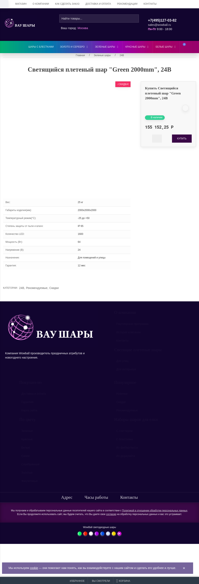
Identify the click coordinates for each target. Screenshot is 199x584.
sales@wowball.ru (159, 24)
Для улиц (122, 362)
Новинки (122, 395)
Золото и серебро (74, 46)
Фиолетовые (29, 482)
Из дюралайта (125, 457)
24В (22, 288)
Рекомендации (127, 3)
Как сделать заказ (67, 3)
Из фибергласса (127, 449)
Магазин (21, 3)
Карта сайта (29, 412)
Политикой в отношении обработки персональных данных (154, 510)
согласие (111, 514)
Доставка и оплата (98, 3)
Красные (27, 441)
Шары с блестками (41, 46)
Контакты (150, 3)
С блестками (124, 441)
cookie (34, 568)
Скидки (54, 288)
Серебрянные (30, 466)
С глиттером (124, 432)
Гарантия (27, 404)
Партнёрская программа (132, 325)
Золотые (27, 474)
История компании (128, 334)
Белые (25, 449)
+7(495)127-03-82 (162, 20)
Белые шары (166, 46)
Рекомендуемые (37, 288)
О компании (41, 3)
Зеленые (27, 432)
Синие (25, 457)
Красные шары (137, 46)
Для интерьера (126, 371)
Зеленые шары (107, 46)
